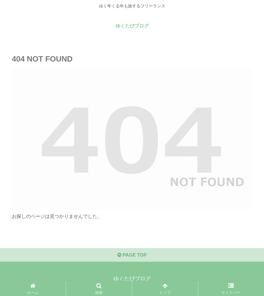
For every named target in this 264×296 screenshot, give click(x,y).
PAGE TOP (132, 255)
